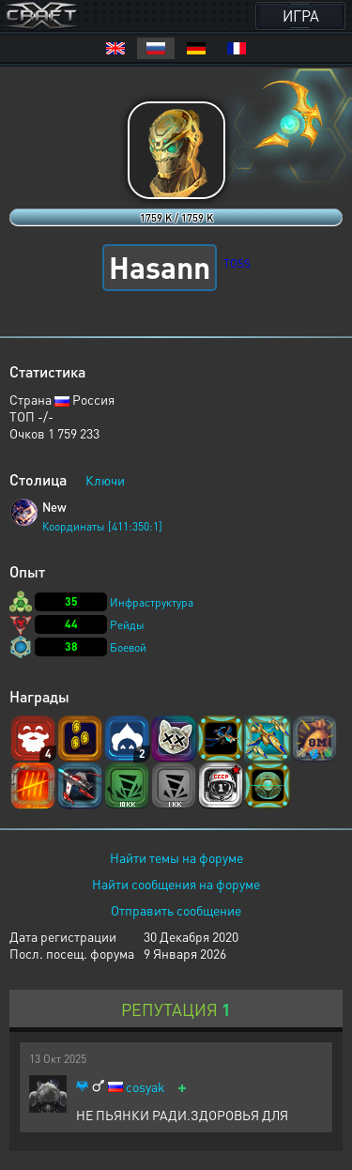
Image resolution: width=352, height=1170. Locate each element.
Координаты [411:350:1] (102, 526)
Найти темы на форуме (176, 857)
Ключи (105, 479)
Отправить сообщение (176, 909)
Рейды (127, 625)
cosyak (145, 1087)
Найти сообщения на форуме (176, 883)
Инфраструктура (151, 602)
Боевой (128, 647)
